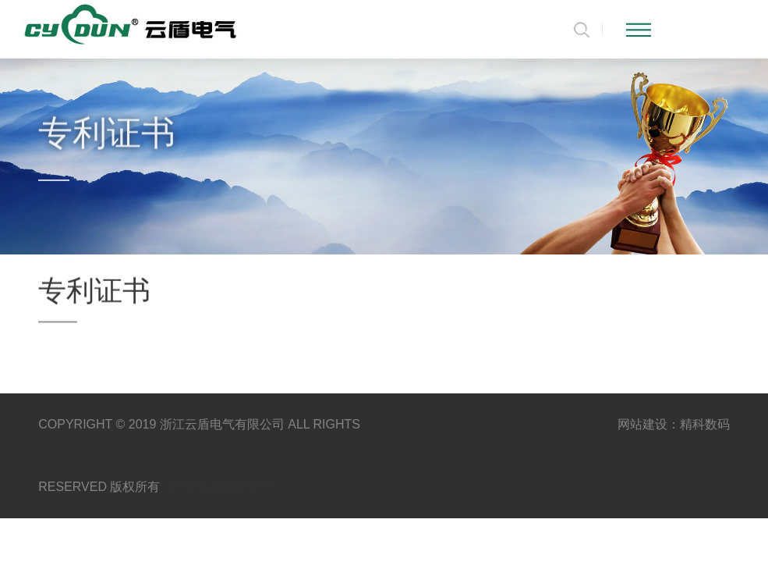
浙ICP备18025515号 (221, 486)
